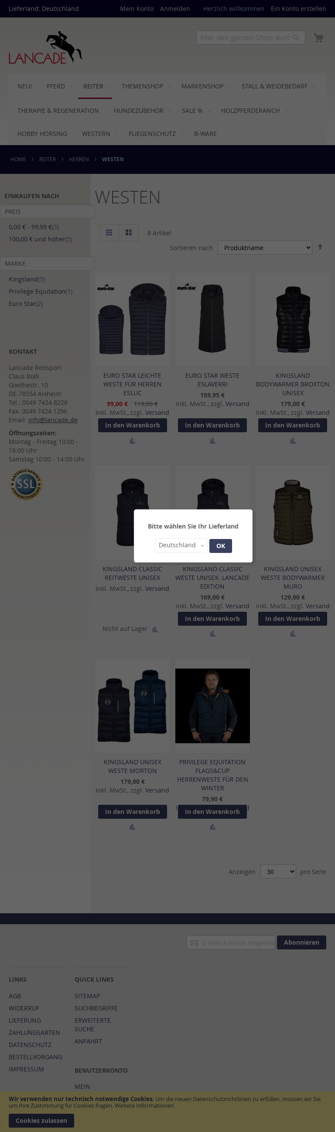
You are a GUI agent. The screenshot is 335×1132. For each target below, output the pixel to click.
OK (220, 546)
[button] (181, 545)
